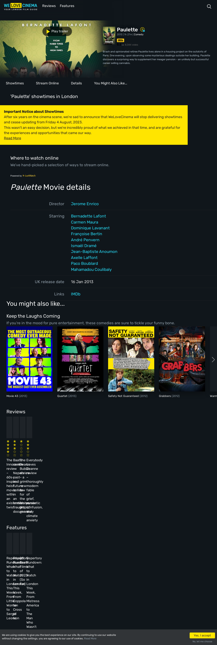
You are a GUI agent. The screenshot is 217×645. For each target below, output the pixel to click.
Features (67, 5)
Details (76, 83)
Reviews (48, 5)
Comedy (138, 34)
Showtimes (15, 83)
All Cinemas (63, 561)
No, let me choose (202, 641)
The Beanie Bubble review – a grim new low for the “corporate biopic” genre (122, 453)
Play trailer (17, 30)
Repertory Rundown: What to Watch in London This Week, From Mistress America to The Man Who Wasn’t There (170, 520)
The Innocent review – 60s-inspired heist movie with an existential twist (25, 453)
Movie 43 (12, 395)
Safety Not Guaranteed (124, 395)
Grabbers (165, 395)
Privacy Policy (92, 586)
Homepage (39, 561)
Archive (87, 570)
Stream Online (47, 83)
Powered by (23, 175)
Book (36, 570)
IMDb (75, 293)
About (86, 561)
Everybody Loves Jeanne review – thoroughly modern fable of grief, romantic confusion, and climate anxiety (169, 457)
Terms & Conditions (94, 578)
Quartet (62, 395)
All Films (38, 578)
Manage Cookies (92, 595)
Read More (90, 638)
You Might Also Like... (110, 83)
